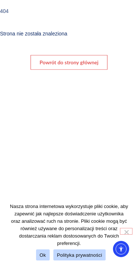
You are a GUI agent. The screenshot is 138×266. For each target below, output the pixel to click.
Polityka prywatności (79, 255)
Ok (43, 255)
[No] (126, 231)
